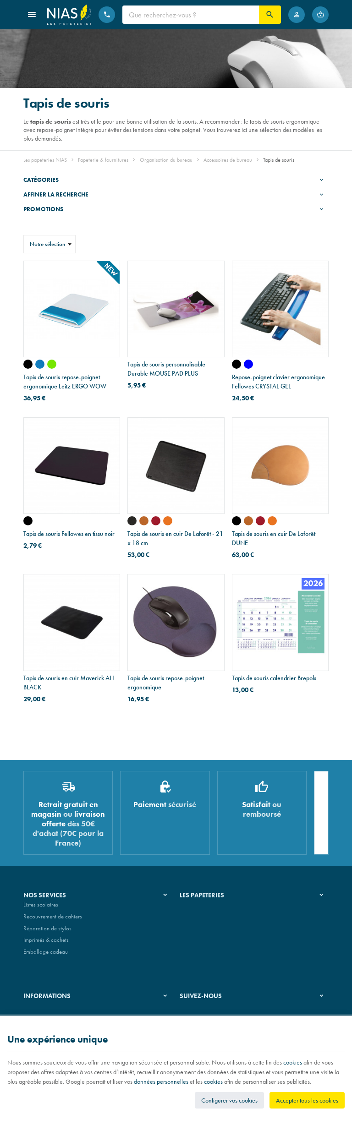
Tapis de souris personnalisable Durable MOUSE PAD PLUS (166, 368)
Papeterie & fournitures (103, 160)
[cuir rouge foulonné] (155, 520)
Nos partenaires (199, 932)
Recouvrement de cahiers (52, 920)
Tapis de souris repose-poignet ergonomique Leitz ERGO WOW (64, 381)
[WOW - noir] (28, 364)
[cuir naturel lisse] (143, 520)
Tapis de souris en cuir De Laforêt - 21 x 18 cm (175, 538)
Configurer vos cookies (229, 1100)
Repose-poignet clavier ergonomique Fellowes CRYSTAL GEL (278, 381)
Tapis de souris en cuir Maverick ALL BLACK (69, 682)
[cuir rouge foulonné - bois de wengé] (260, 520)
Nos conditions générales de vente (63, 1012)
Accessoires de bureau (228, 160)
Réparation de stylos (47, 932)
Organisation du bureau (166, 160)
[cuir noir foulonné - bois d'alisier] (236, 520)
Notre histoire (196, 908)
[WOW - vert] (51, 364)
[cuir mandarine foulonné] (167, 520)
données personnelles (161, 1081)
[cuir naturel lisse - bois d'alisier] (248, 520)
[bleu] (248, 364)
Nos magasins (197, 920)
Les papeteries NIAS (45, 160)
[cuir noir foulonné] (132, 520)
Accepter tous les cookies (307, 1100)
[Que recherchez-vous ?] (190, 14)
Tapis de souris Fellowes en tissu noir (69, 534)
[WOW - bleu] (39, 364)
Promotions (43, 209)
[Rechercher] (270, 14)
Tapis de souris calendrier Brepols (274, 678)
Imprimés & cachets (46, 943)
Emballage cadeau (45, 955)
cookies (292, 1062)
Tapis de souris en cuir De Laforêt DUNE (273, 538)
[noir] (236, 364)
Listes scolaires (40, 908)
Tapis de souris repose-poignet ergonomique (165, 682)
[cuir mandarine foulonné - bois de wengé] (272, 520)
